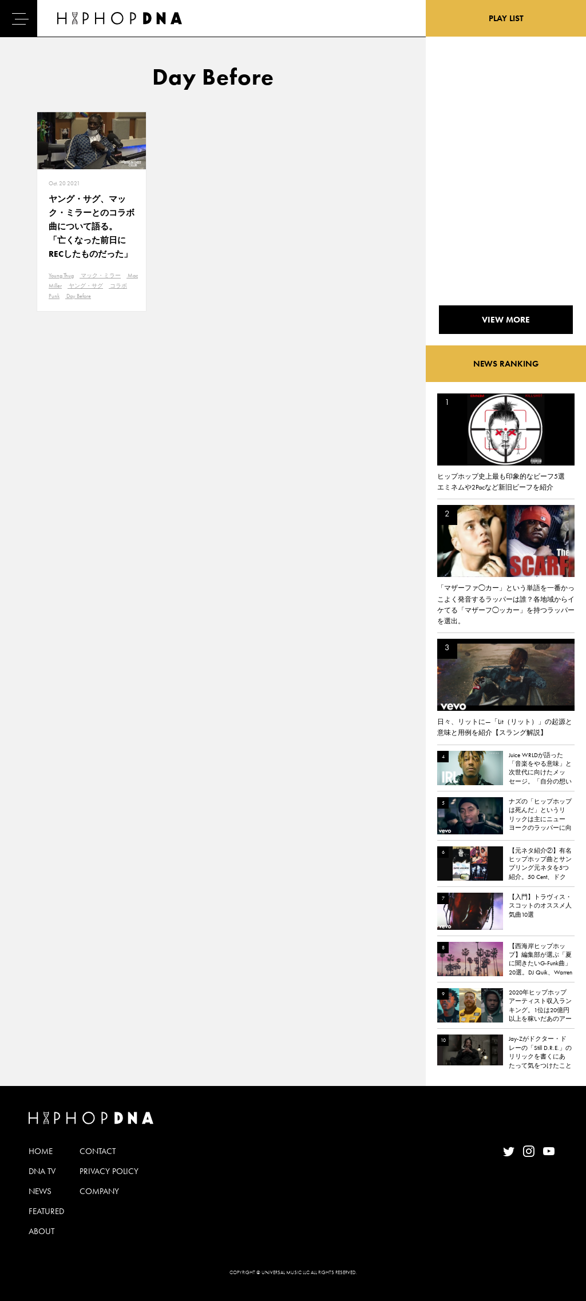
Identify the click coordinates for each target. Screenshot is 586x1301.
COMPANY (99, 1191)
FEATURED (46, 1211)
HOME (41, 1151)
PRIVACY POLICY (109, 1171)
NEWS (40, 1191)
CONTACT (98, 1151)
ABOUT (41, 1231)
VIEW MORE (506, 319)
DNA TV (42, 1171)
